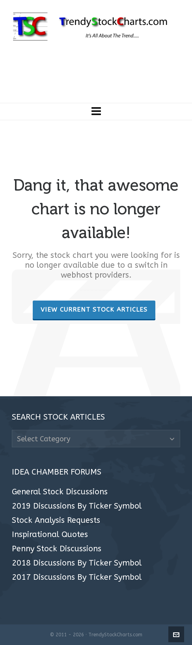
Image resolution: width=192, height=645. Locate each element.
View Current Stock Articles (94, 309)
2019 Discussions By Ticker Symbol (77, 506)
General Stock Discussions (60, 492)
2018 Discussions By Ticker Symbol (77, 563)
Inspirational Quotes (50, 534)
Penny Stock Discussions (56, 549)
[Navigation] (96, 111)
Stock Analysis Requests (56, 520)
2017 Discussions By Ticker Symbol (77, 577)
